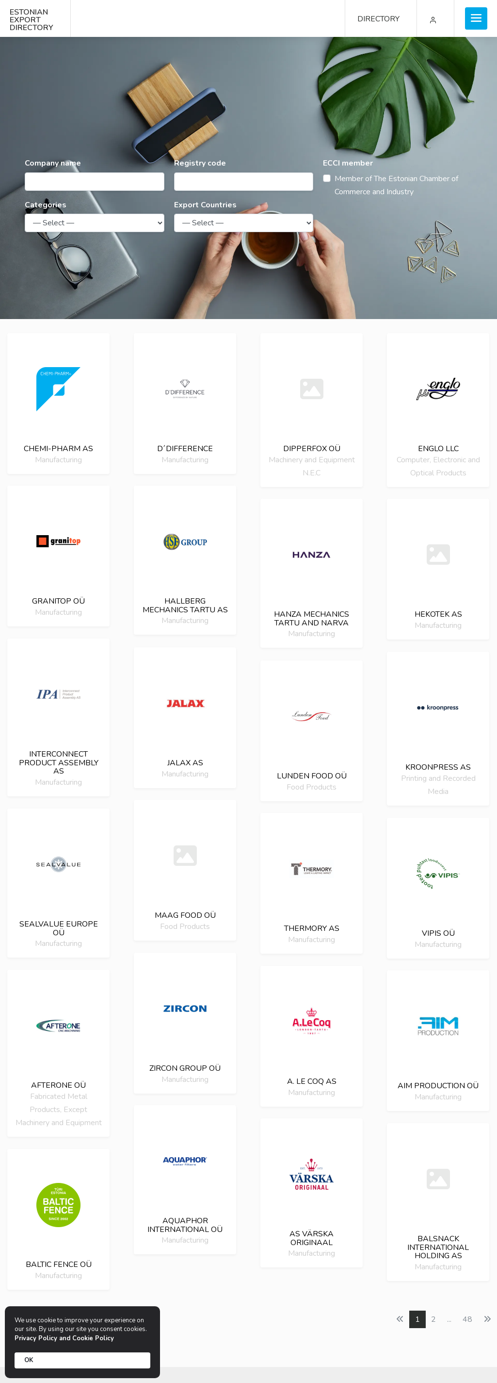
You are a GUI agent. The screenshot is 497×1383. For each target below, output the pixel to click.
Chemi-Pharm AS (58, 448)
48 (467, 1319)
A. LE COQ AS (312, 1081)
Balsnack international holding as (438, 1247)
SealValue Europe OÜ (58, 928)
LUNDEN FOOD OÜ (312, 776)
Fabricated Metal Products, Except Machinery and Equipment (59, 1109)
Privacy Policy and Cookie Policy (64, 1338)
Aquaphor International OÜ (185, 1225)
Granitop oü (58, 601)
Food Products (312, 786)
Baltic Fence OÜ (59, 1264)
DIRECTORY (378, 19)
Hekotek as (438, 614)
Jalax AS (185, 763)
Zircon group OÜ (185, 1068)
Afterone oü (58, 1085)
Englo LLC (438, 448)
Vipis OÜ (438, 933)
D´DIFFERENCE (185, 448)
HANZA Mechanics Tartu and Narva (311, 618)
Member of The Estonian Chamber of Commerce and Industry (396, 185)
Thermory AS (311, 928)
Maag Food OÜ (185, 915)
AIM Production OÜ (438, 1085)
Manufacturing (58, 459)
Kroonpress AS (438, 767)
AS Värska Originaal (311, 1238)
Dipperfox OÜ (311, 448)
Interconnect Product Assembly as (58, 762)
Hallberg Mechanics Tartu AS (185, 605)
